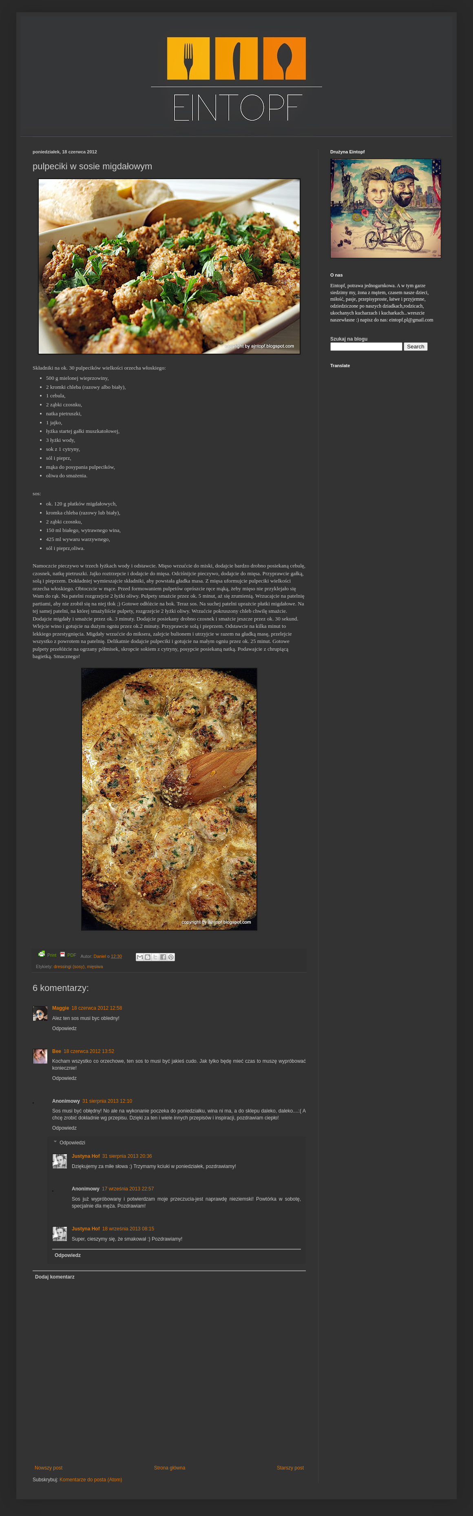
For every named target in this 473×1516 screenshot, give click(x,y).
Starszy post (290, 1468)
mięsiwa (95, 966)
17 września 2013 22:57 (128, 1189)
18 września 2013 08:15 (128, 1229)
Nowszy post (48, 1468)
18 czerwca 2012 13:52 (89, 1051)
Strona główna (170, 1468)
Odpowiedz (64, 1028)
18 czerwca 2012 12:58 (96, 1008)
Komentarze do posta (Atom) (91, 1480)
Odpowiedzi (72, 1143)
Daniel (100, 956)
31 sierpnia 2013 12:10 (107, 1101)
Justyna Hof (86, 1156)
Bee (56, 1051)
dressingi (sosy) (69, 966)
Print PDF (57, 954)
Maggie (60, 1008)
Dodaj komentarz (55, 1277)
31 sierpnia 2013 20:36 (127, 1156)
